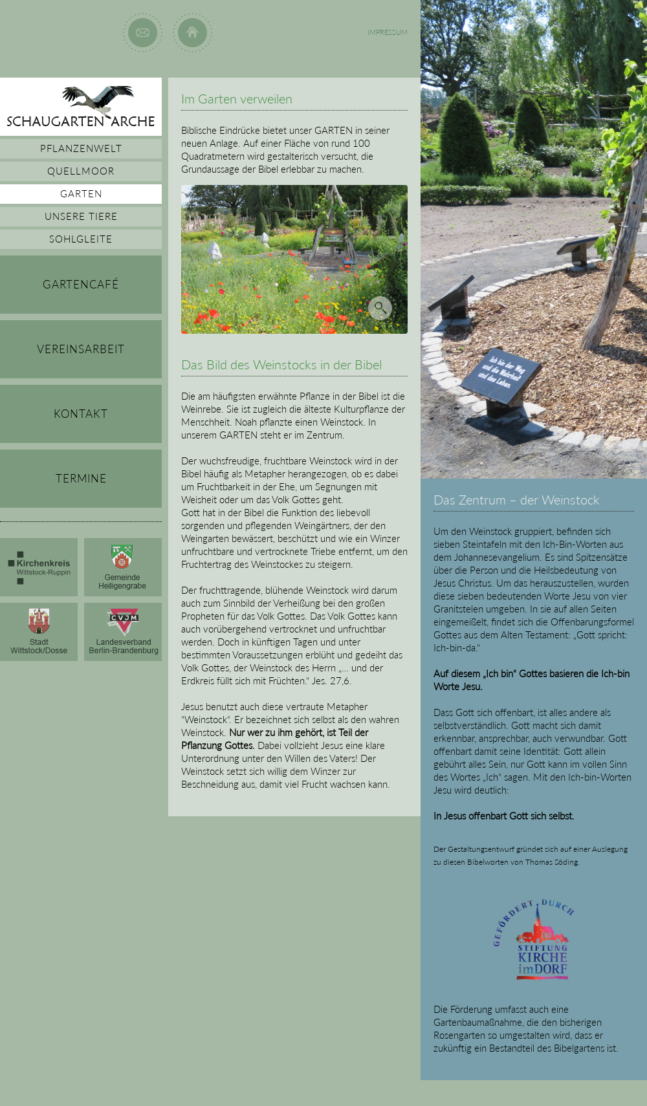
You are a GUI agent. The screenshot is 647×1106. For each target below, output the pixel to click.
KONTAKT (81, 413)
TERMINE (81, 478)
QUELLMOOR (81, 171)
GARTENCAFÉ (81, 284)
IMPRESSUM (387, 32)
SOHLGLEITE (81, 238)
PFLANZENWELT (81, 148)
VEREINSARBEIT (81, 349)
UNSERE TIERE (81, 216)
